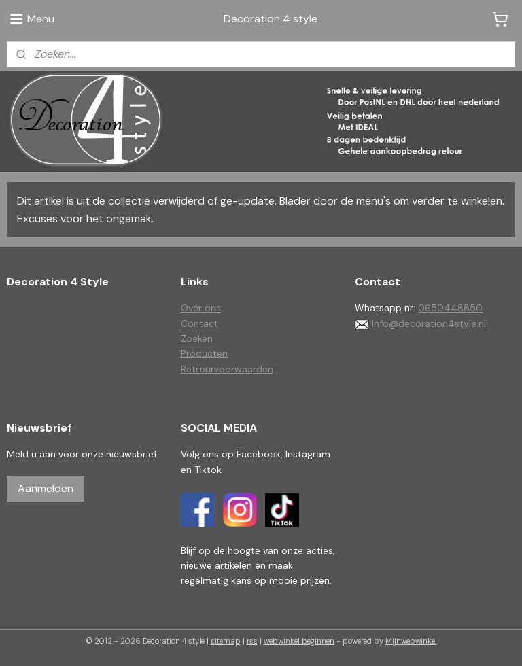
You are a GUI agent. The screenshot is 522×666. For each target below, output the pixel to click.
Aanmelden (45, 488)
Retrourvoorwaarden (227, 369)
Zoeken (197, 338)
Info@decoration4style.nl (420, 323)
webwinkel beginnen (299, 641)
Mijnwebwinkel (411, 641)
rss (252, 641)
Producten (204, 353)
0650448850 (450, 308)
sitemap (226, 641)
